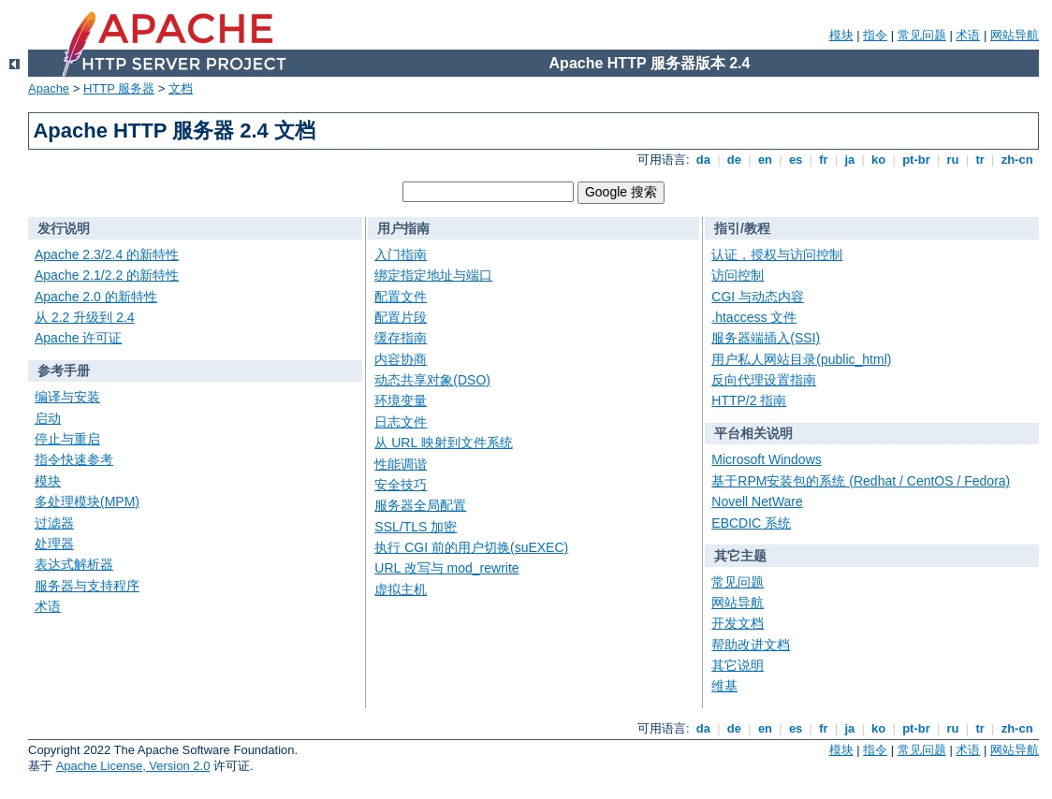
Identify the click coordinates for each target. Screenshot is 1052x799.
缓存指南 (400, 337)
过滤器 (54, 523)
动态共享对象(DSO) (432, 379)
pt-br (916, 160)
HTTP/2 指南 (748, 400)
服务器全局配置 (420, 505)
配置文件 (400, 296)
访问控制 (737, 275)
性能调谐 (400, 464)
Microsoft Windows (766, 459)
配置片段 (400, 317)
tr (980, 160)
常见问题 (922, 35)
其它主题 (740, 555)
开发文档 (737, 623)
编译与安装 (67, 396)
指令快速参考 (74, 459)
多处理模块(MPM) (87, 501)
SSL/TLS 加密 (415, 526)
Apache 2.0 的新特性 (96, 296)
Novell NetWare (757, 501)
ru (952, 160)
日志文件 (400, 421)
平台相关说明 (753, 433)
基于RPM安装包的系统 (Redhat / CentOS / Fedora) (860, 480)
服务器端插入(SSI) (765, 337)
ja (849, 160)
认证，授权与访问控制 (776, 254)
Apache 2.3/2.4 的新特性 (107, 254)
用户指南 (403, 228)
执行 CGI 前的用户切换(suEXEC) (471, 547)
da (703, 160)
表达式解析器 (74, 564)
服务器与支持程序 (87, 585)
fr (824, 160)
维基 (724, 685)
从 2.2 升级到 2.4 (85, 317)
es (795, 160)
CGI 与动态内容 (757, 296)
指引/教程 (742, 228)
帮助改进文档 (750, 644)
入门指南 (400, 254)
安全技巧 (400, 484)
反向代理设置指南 (763, 379)
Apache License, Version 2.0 (133, 766)
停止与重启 (67, 438)
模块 (841, 35)
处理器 (54, 543)
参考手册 (63, 370)
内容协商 (400, 359)
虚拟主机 (400, 589)
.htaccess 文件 (753, 317)
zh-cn (1017, 160)
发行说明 (63, 228)
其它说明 (737, 665)
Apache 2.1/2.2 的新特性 (107, 275)
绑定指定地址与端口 (433, 275)
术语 (968, 35)
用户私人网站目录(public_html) (801, 359)
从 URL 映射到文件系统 (443, 442)
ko (879, 160)
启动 (48, 418)
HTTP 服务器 (118, 88)
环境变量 (400, 400)
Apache (48, 88)
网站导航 (1014, 35)
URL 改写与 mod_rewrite (446, 567)
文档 (180, 88)
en (764, 160)
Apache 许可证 (78, 337)
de (733, 160)
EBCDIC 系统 (751, 523)
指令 (875, 35)
